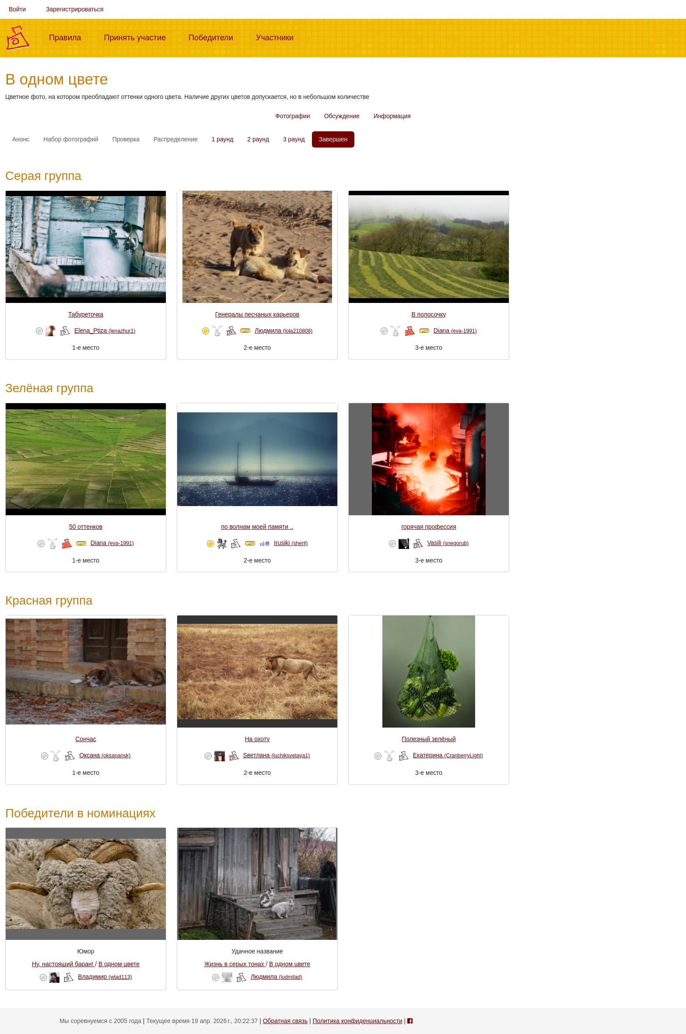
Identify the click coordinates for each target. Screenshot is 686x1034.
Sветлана (276, 755)
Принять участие (138, 37)
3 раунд (294, 139)
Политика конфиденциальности (357, 1020)
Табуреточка (85, 314)
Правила (68, 37)
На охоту (257, 738)
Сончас (85, 738)
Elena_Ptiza (105, 330)
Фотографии (292, 116)
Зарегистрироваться (75, 9)
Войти (17, 9)
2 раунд (258, 139)
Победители (214, 37)
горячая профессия (428, 526)
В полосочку (428, 314)
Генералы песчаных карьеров (257, 314)
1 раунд (223, 139)
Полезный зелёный (428, 738)
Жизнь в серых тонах (235, 963)
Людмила (283, 330)
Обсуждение (342, 116)
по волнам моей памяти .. (257, 526)
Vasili (448, 542)
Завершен (333, 139)
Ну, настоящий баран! (63, 963)
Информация (392, 116)
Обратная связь (285, 1020)
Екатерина (448, 755)
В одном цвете (119, 963)
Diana (455, 330)
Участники (278, 37)
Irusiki (291, 542)
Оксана (104, 755)
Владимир (105, 976)
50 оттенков (85, 526)
